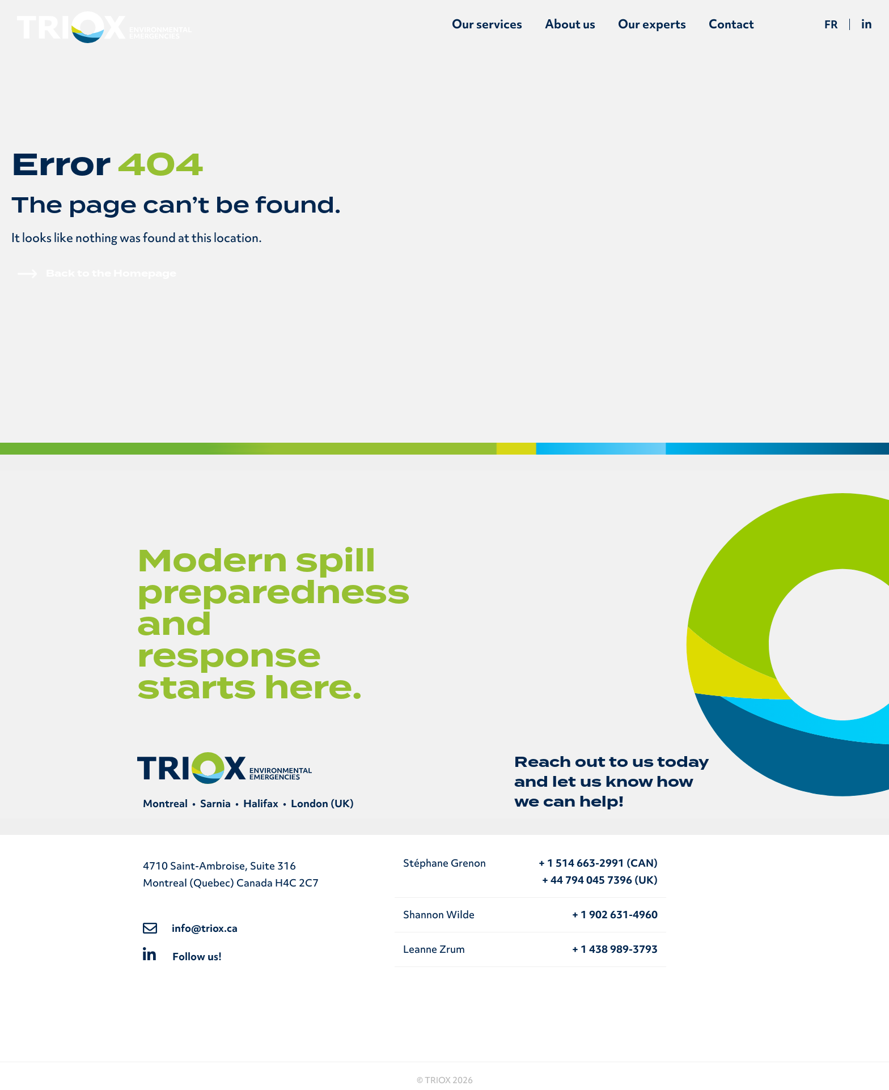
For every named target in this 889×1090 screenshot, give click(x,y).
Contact (731, 24)
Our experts (652, 24)
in (866, 23)
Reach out (560, 762)
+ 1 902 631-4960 (615, 914)
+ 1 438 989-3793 (615, 949)
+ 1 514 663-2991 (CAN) (598, 863)
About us (570, 24)
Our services (487, 24)
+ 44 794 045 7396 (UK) (600, 880)
